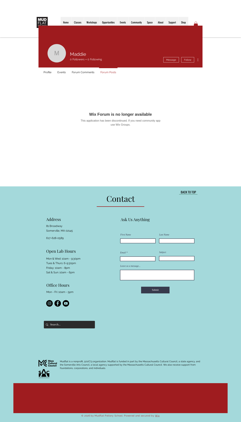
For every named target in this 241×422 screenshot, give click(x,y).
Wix (157, 415)
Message (171, 59)
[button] (195, 24)
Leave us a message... (130, 266)
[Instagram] (49, 303)
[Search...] (69, 324)
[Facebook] (57, 303)
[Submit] (155, 290)
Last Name (164, 235)
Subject (162, 252)
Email (123, 253)
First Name (125, 235)
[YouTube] (66, 303)
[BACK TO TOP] (188, 191)
